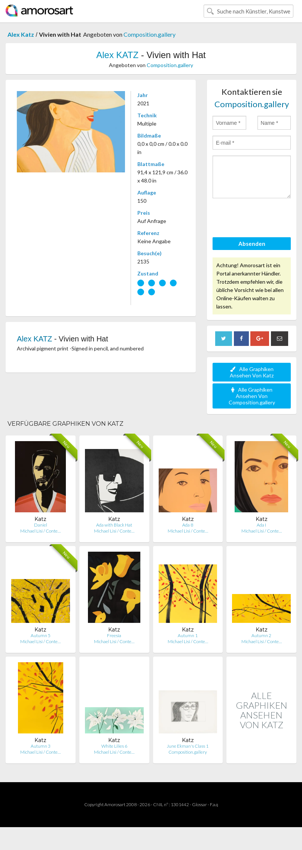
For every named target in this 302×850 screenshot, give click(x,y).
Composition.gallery (149, 34)
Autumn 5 (41, 635)
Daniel (40, 525)
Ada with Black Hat (114, 525)
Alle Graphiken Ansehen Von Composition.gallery (252, 396)
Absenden (251, 243)
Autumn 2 (261, 635)
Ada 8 (187, 525)
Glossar (199, 804)
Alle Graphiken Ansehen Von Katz (252, 372)
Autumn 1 (188, 635)
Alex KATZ (117, 55)
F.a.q (214, 804)
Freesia (114, 635)
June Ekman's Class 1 (187, 746)
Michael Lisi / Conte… (40, 531)
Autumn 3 (41, 746)
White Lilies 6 (114, 746)
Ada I (261, 525)
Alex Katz (20, 34)
